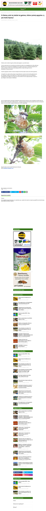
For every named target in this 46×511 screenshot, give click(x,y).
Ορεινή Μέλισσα (5, 20)
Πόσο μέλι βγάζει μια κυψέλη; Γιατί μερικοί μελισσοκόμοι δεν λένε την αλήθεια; (24, 329)
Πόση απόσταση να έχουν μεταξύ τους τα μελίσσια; (25, 381)
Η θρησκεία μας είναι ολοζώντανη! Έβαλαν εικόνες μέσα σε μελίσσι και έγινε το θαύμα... (24, 308)
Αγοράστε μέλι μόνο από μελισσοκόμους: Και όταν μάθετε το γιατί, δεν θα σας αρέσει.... (24, 340)
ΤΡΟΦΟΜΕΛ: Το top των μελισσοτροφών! (22, 346)
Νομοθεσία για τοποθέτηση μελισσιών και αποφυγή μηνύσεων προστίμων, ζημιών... (25, 397)
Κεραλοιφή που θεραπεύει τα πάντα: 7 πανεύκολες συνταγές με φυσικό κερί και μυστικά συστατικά (25, 386)
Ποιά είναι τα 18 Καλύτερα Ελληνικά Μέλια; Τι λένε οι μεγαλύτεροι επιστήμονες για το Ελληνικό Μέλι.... (25, 458)
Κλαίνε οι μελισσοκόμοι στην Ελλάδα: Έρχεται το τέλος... (25, 319)
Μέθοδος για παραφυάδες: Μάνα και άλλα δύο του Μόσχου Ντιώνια (24, 324)
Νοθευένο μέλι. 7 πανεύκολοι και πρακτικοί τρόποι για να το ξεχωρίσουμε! (24, 428)
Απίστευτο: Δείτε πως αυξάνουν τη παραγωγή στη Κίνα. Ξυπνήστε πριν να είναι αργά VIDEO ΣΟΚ (25, 439)
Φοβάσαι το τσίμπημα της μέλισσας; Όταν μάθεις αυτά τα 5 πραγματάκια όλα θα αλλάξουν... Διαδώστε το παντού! (25, 446)
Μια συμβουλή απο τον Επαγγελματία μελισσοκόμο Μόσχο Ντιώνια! (25, 303)
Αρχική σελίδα (3, 12)
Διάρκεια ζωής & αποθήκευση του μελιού (24, 298)
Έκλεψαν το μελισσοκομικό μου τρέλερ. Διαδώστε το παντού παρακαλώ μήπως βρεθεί (25, 463)
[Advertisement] (23, 30)
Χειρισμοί (8, 12)
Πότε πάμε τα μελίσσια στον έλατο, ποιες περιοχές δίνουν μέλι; (24, 376)
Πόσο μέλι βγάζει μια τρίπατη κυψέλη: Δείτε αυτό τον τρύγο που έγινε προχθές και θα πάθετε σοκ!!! (25, 370)
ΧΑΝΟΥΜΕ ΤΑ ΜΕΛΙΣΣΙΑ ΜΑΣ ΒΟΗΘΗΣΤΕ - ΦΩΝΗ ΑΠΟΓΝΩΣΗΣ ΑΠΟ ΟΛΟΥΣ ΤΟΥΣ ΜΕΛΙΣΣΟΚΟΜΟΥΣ (25, 335)
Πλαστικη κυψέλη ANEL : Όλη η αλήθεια (24, 314)
